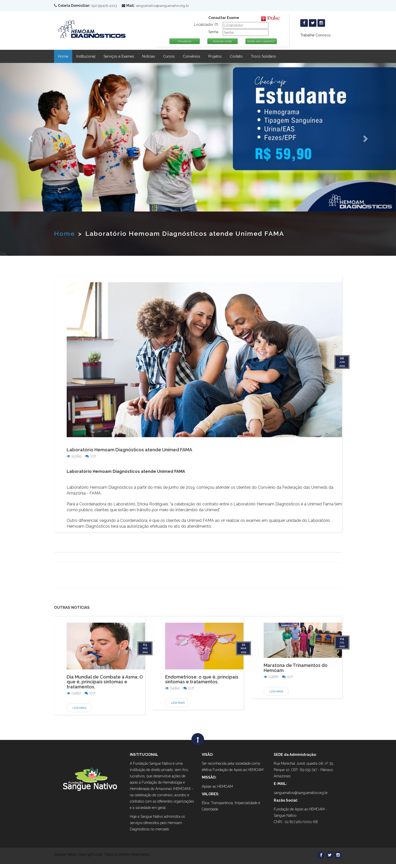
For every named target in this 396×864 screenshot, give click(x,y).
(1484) (172, 688)
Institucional (85, 56)
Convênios (191, 56)
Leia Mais (79, 708)
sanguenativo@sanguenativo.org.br (162, 6)
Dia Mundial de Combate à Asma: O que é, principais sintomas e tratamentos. (105, 682)
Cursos (169, 56)
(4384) (74, 456)
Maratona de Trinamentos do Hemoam (296, 668)
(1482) (74, 693)
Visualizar (184, 41)
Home (63, 56)
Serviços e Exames (119, 56)
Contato (236, 56)
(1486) (271, 677)
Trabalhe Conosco (315, 35)
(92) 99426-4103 (104, 6)
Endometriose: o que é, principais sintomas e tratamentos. (201, 679)
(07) (90, 456)
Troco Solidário (263, 56)
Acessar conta (222, 41)
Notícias (148, 56)
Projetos (215, 56)
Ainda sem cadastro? (261, 41)
